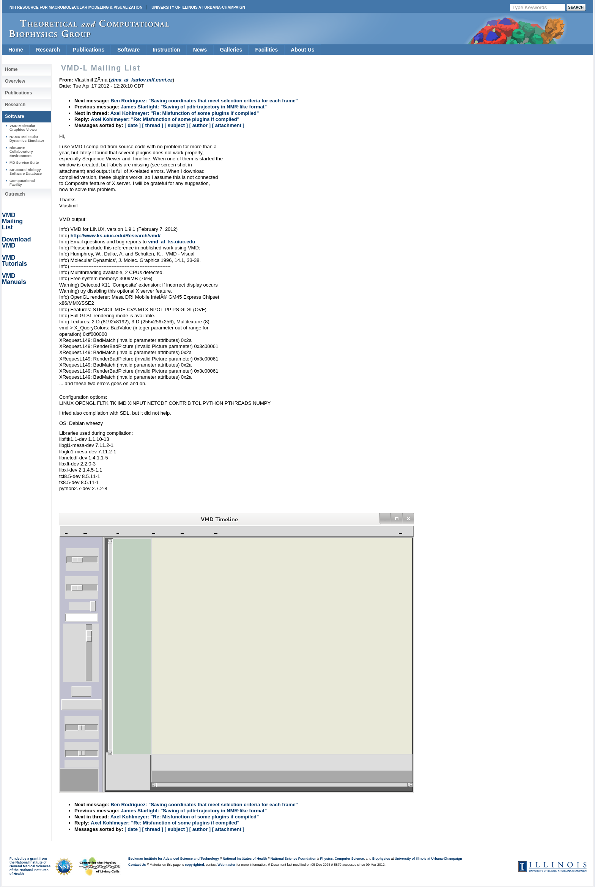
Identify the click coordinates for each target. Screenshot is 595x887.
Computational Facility (22, 182)
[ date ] (132, 125)
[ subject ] (176, 125)
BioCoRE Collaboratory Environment (21, 152)
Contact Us (137, 865)
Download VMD (16, 242)
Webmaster (226, 865)
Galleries (231, 50)
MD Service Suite (24, 162)
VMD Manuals (14, 279)
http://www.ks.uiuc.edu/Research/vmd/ (116, 235)
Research (48, 50)
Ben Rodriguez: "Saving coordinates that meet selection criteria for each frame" (204, 100)
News (200, 50)
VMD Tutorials (14, 260)
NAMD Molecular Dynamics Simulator (26, 139)
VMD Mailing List (12, 221)
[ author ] (200, 125)
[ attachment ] (228, 125)
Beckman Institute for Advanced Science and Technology (173, 858)
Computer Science (349, 858)
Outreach (15, 194)
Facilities (266, 50)
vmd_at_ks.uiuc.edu (171, 241)
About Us (302, 50)
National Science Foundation (293, 858)
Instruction (166, 50)
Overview (15, 81)
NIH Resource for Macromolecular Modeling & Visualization (75, 7)
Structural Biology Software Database (25, 172)
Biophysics (381, 858)
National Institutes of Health (245, 858)
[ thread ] (152, 125)
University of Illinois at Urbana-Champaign (198, 7)
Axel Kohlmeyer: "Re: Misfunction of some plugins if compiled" (184, 113)
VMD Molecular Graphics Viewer (23, 128)
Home (15, 50)
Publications (88, 50)
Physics (326, 858)
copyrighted (194, 865)
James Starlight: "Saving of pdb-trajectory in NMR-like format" (194, 107)
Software (128, 50)
